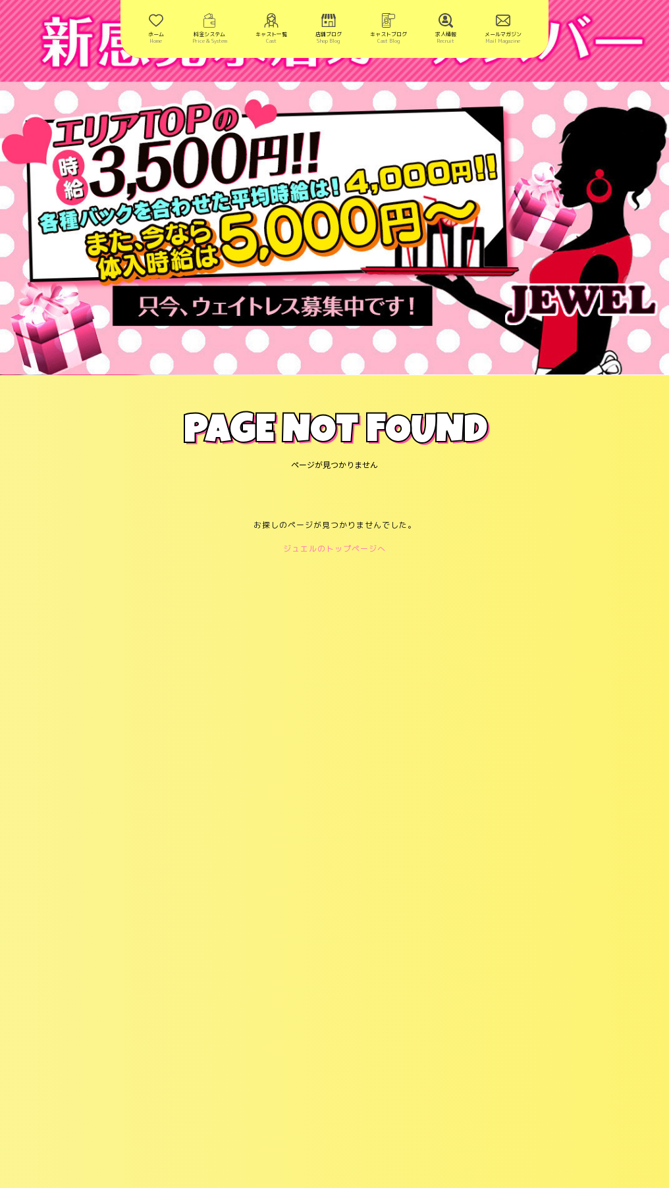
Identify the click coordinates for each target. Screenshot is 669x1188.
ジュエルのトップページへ (334, 548)
